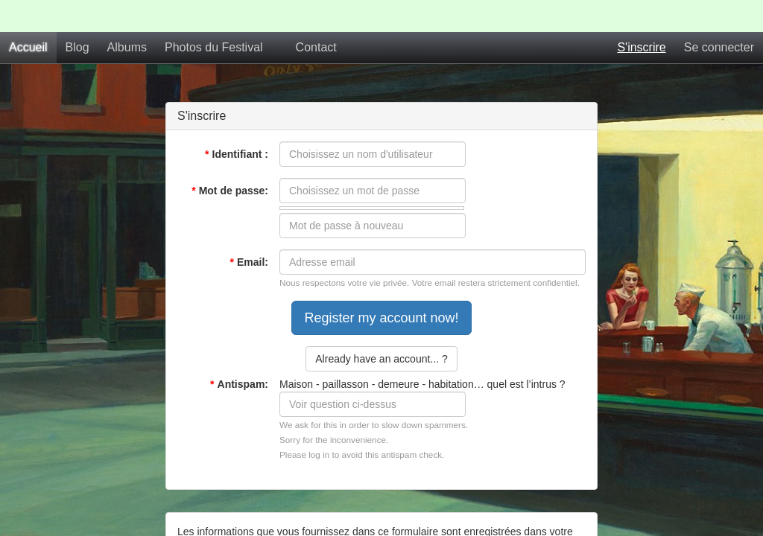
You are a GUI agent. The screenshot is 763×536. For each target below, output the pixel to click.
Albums (127, 47)
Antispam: (239, 384)
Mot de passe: (229, 191)
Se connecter (719, 47)
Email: (249, 262)
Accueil (28, 47)
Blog (77, 47)
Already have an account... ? (381, 359)
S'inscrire (641, 47)
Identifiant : (236, 154)
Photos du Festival (214, 47)
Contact (316, 47)
